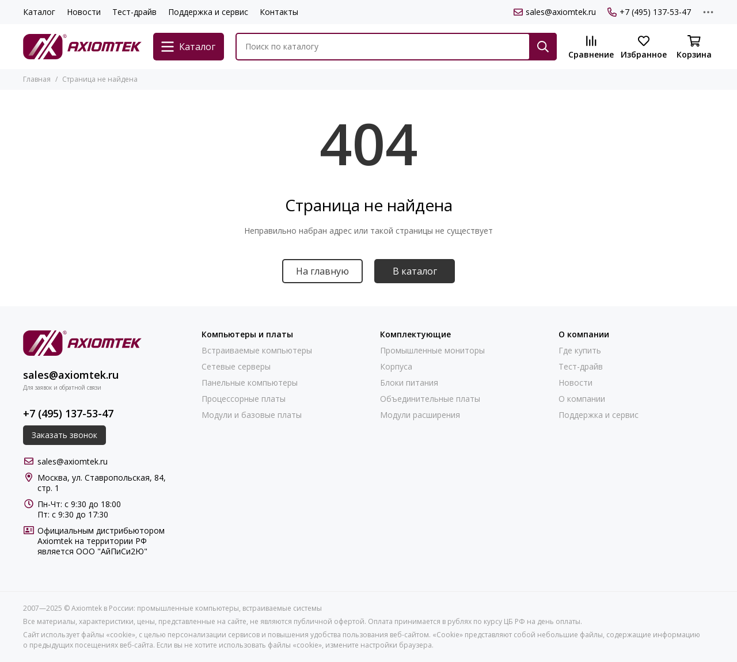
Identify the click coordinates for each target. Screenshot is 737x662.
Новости (84, 11)
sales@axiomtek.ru (555, 12)
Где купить (580, 350)
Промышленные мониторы (432, 350)
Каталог (39, 11)
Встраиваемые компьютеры (257, 350)
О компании (582, 399)
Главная (37, 79)
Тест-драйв (134, 11)
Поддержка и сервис (208, 11)
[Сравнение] (591, 47)
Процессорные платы (244, 399)
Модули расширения (420, 415)
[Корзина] (694, 47)
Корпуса (396, 367)
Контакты (279, 11)
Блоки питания (409, 383)
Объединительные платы (430, 399)
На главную (322, 271)
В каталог (415, 271)
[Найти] (543, 46)
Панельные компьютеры (250, 383)
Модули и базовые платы (252, 415)
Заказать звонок (64, 434)
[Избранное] (644, 47)
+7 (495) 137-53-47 (649, 12)
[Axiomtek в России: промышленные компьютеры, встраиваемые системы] (82, 46)
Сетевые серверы (236, 367)
